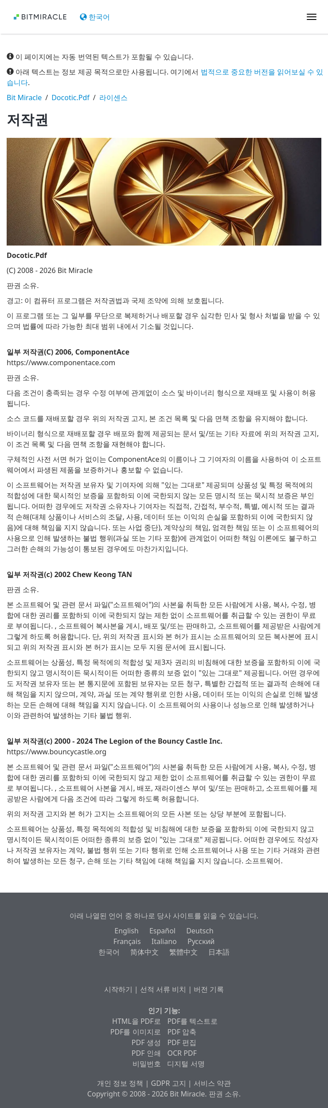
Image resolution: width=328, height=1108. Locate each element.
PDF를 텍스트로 (192, 1021)
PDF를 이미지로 (135, 1032)
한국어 (95, 17)
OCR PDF (181, 1053)
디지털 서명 (185, 1064)
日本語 (219, 952)
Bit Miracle (24, 97)
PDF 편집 (181, 1042)
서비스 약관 (212, 1083)
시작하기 (118, 989)
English (126, 931)
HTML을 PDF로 (136, 1021)
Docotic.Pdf (70, 97)
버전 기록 (209, 989)
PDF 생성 (146, 1042)
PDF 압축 (181, 1032)
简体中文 (144, 952)
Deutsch (200, 931)
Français (127, 941)
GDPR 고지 (168, 1083)
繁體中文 (183, 952)
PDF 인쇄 (146, 1053)
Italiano (164, 941)
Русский (201, 941)
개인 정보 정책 (120, 1083)
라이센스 (113, 97)
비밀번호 (147, 1064)
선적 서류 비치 (163, 989)
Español (162, 931)
